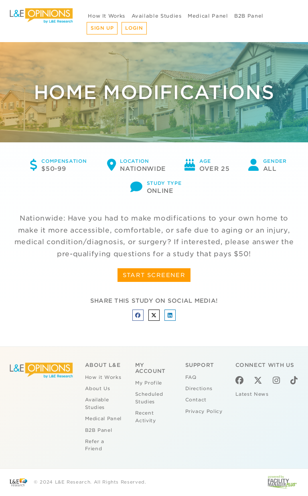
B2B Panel (248, 16)
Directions (199, 388)
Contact (196, 400)
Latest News (252, 394)
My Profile (148, 383)
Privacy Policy (204, 411)
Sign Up (102, 28)
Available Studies (157, 16)
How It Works (106, 16)
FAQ (191, 377)
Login (134, 28)
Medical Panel (208, 16)
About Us (97, 388)
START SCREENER (154, 275)
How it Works (103, 377)
